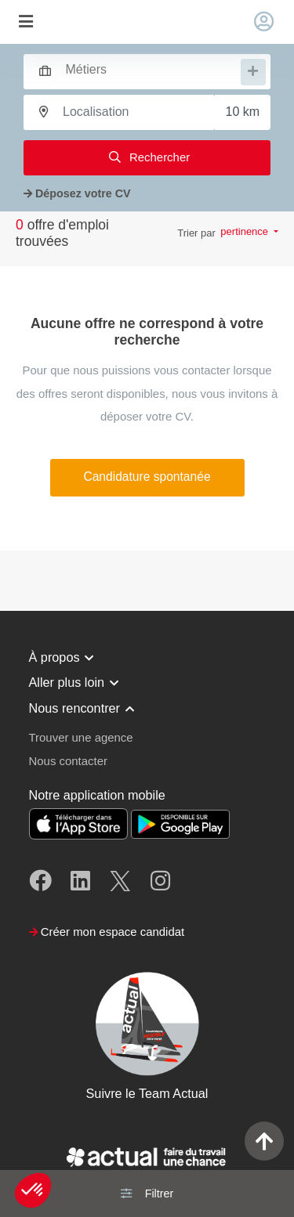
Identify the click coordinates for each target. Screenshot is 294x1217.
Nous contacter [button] (68, 760)
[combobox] (139, 69)
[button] (33, 1190)
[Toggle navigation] (25, 22)
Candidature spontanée (146, 476)
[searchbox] (151, 70)
